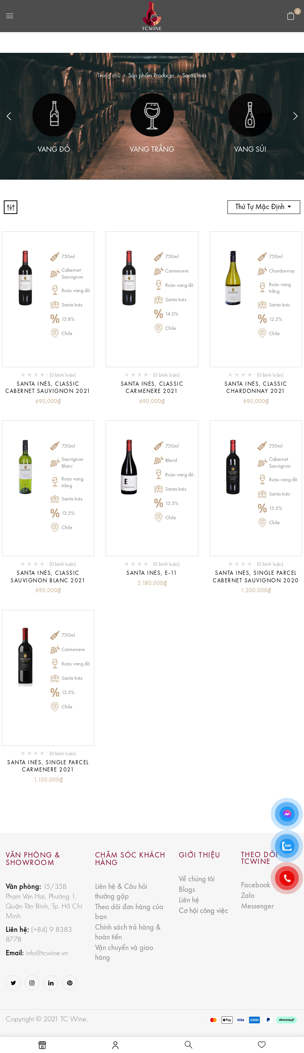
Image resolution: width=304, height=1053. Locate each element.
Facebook (255, 885)
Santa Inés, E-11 (151, 573)
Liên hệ (189, 900)
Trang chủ (108, 76)
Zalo (247, 896)
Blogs (187, 890)
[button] (291, 16)
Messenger (257, 906)
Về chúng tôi (197, 879)
